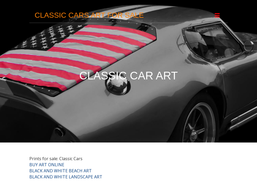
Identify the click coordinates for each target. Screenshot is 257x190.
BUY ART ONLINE (46, 165)
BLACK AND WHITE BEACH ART (60, 171)
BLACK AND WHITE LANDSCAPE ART (65, 177)
